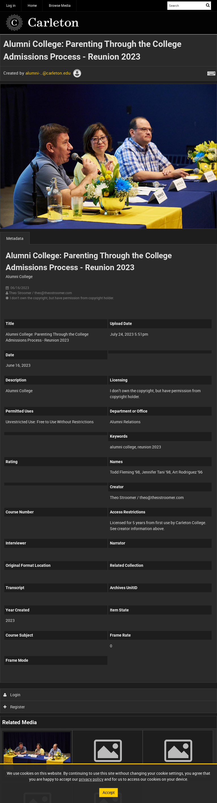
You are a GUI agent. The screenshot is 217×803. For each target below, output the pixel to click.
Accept (109, 792)
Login (12, 694)
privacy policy (91, 779)
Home (32, 5)
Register (14, 706)
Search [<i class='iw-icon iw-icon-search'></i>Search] (208, 5)
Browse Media (60, 5)
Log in (11, 5)
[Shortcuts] (211, 72)
